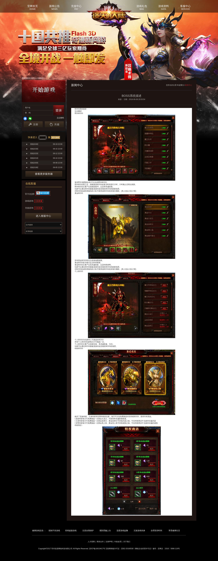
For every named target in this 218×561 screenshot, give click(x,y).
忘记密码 (60, 118)
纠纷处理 (117, 542)
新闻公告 (54, 6)
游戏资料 (163, 6)
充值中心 (76, 6)
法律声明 (109, 542)
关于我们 (126, 542)
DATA (163, 9)
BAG (142, 9)
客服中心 (185, 6)
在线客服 (38, 201)
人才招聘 (91, 542)
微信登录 (30, 118)
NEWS (54, 9)
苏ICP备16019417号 (97, 549)
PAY (76, 9)
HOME (33, 9)
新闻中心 (188, 85)
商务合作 (100, 542)
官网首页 (32, 6)
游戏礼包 (142, 6)
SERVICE (185, 9)
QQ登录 (25, 118)
